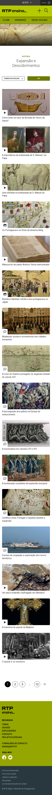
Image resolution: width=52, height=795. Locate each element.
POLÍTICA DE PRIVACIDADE (10, 770)
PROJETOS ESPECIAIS (12, 737)
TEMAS (5, 724)
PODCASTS (7, 734)
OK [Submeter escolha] (38, 78)
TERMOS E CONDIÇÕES (9, 777)
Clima (6, 20)
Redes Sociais (39, 20)
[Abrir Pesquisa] (46, 10)
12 (37, 684)
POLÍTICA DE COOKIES (9, 774)
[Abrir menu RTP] (26, 2)
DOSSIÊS (6, 727)
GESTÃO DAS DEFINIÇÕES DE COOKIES (14, 784)
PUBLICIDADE (6, 780)
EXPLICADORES (9, 731)
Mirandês (20, 20)
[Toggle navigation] (40, 11)
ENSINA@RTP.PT (9, 746)
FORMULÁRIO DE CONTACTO (14, 743)
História (26, 56)
